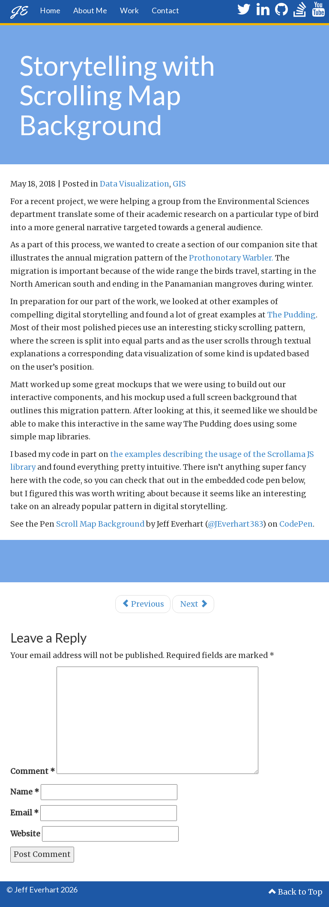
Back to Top (296, 892)
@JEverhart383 (235, 524)
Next (193, 604)
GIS (179, 184)
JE (18, 10)
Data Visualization (134, 184)
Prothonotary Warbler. (231, 258)
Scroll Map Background (100, 524)
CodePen (296, 524)
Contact (165, 10)
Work (129, 10)
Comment (32, 771)
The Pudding (291, 315)
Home (50, 10)
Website (25, 834)
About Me (90, 10)
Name (24, 792)
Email (24, 813)
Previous (143, 604)
